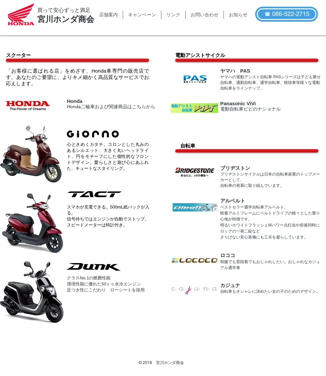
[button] (108, 15)
